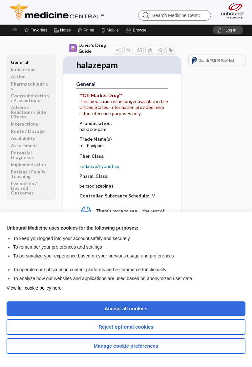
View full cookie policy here (34, 288)
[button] (137, 30)
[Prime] (86, 30)
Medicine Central (60, 12)
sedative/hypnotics (99, 166)
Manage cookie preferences (126, 346)
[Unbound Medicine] (230, 10)
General (19, 62)
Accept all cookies (126, 308)
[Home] (14, 30)
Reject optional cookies (126, 327)
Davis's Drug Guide (87, 48)
